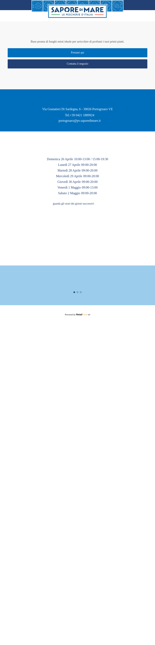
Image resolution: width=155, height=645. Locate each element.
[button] (100, 314)
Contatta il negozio (77, 66)
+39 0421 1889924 (82, 214)
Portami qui (77, 55)
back (8, 5)
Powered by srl (77, 632)
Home (146, 5)
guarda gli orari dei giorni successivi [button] (73, 314)
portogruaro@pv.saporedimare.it (80, 220)
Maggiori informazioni (77, 599)
